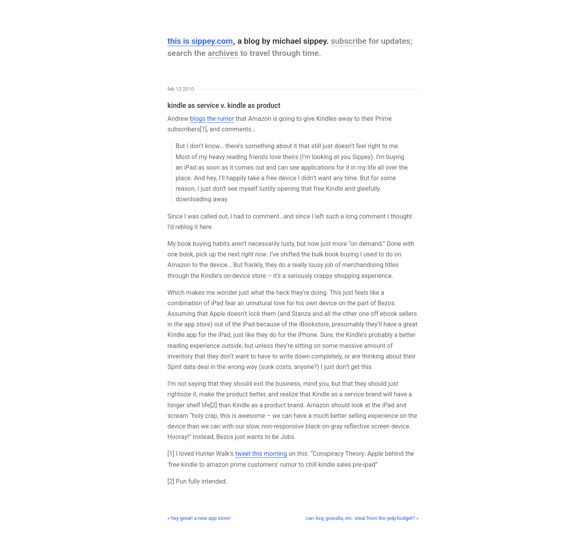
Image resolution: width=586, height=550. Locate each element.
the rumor (220, 118)
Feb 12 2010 (180, 89)
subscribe (348, 41)
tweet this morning (261, 453)
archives (223, 53)
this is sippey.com (200, 41)
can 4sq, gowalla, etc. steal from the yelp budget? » (362, 518)
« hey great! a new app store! (199, 518)
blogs (197, 118)
